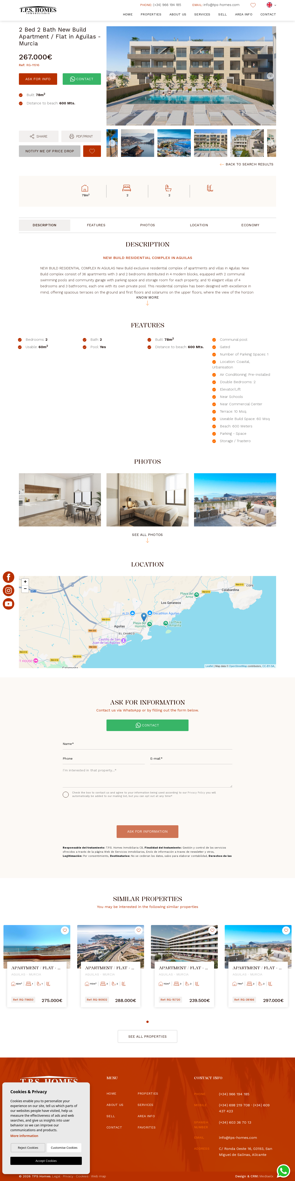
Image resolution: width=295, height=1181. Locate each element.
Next (271, 76)
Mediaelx (266, 1176)
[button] (39, 136)
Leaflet (209, 666)
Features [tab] (96, 225)
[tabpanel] (36, 969)
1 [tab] (147, 1022)
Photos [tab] (147, 225)
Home (128, 14)
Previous (111, 76)
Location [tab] (199, 225)
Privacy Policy (197, 792)
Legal (56, 1176)
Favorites (147, 1127)
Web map (98, 1176)
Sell (222, 14)
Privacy (68, 1176)
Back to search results (246, 164)
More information (24, 1136)
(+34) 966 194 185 (160, 5)
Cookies (82, 1176)
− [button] (25, 589)
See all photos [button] (147, 538)
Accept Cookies (46, 1161)
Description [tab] (44, 225)
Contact (268, 14)
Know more (147, 301)
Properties (151, 14)
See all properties (147, 1036)
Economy (250, 225)
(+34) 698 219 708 (234, 1105)
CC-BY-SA (268, 666)
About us (177, 14)
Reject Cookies (28, 1148)
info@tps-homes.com (215, 5)
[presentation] (87, 810)
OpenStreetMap (238, 666)
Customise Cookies (64, 1148)
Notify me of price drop (49, 151)
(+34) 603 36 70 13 (235, 1122)
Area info (244, 14)
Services (202, 14)
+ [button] (25, 582)
